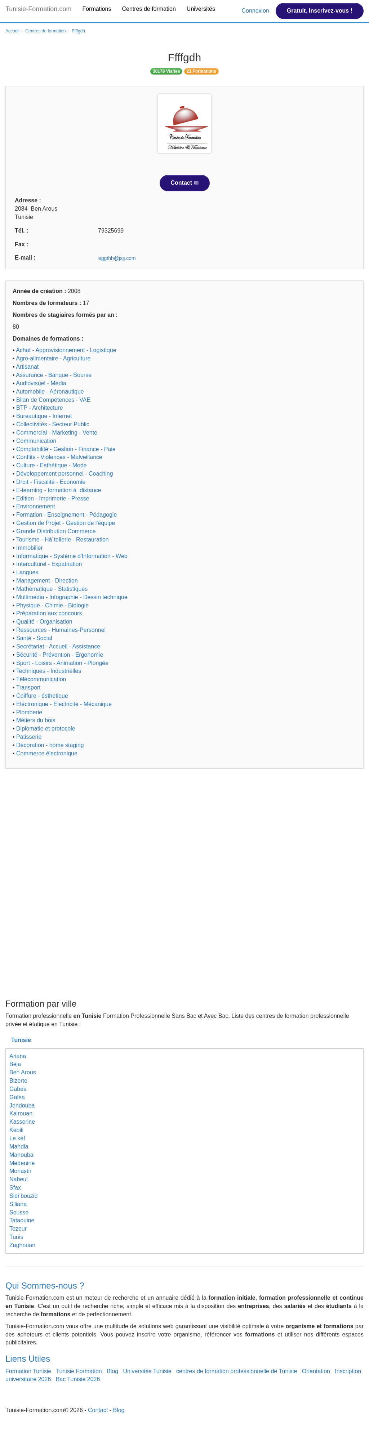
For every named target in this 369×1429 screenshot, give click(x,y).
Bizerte (18, 1081)
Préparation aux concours (49, 613)
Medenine (22, 1163)
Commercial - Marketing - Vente (56, 433)
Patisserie (28, 737)
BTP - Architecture (39, 408)
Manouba (21, 1155)
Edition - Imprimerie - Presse (52, 498)
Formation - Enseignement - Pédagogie (66, 515)
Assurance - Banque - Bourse (54, 375)
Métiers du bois (35, 720)
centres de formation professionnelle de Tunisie (236, 1371)
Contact (185, 183)
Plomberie (29, 712)
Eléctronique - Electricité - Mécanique (64, 704)
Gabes (17, 1089)
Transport (28, 687)
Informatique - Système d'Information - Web (72, 556)
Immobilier (29, 548)
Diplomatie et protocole (45, 728)
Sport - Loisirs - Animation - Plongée (62, 663)
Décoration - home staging (50, 745)
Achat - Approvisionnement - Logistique (66, 350)
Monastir (20, 1171)
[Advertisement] (184, 829)
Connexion (256, 11)
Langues (27, 572)
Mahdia (18, 1146)
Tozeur (18, 1229)
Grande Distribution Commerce (56, 531)
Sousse (18, 1212)
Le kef (17, 1138)
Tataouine (21, 1220)
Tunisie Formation (79, 1371)
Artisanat (27, 367)
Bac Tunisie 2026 (78, 1379)
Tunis (16, 1237)
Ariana (17, 1056)
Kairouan (20, 1113)
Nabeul (18, 1179)
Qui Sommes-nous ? (44, 1285)
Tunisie (21, 1040)
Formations (96, 9)
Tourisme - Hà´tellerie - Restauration (62, 539)
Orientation (316, 1371)
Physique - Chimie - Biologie (52, 605)
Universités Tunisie (147, 1371)
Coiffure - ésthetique (42, 696)
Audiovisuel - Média (41, 383)
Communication (36, 441)
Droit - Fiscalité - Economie (50, 482)
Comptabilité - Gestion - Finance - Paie (66, 449)
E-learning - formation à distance (58, 490)
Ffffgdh (78, 30)
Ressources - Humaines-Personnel (61, 630)
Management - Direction (47, 581)
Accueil (12, 30)
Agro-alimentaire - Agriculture (53, 358)
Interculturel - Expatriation (49, 564)
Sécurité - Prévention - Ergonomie (59, 655)
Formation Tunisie (28, 1371)
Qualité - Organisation (44, 622)
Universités (201, 9)
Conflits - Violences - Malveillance (59, 457)
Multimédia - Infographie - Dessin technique (72, 597)
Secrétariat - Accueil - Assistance (58, 646)
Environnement (35, 506)
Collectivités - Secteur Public (52, 424)
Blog (112, 1371)
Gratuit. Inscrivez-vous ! (319, 11)
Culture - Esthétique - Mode (51, 465)
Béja (15, 1064)
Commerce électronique (46, 753)
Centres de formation (148, 9)
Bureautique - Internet (44, 416)
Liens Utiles (27, 1358)
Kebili (16, 1130)
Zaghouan (22, 1245)
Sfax (15, 1188)
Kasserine (22, 1122)
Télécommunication (41, 679)
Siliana (18, 1204)
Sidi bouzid (23, 1196)
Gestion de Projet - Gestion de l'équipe (65, 523)
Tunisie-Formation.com (38, 9)
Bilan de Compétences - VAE (53, 400)
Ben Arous (22, 1072)
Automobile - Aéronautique (50, 391)
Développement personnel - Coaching (64, 474)
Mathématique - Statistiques (52, 589)
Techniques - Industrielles (48, 671)
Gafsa (17, 1097)
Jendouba (22, 1105)
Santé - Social (34, 638)
